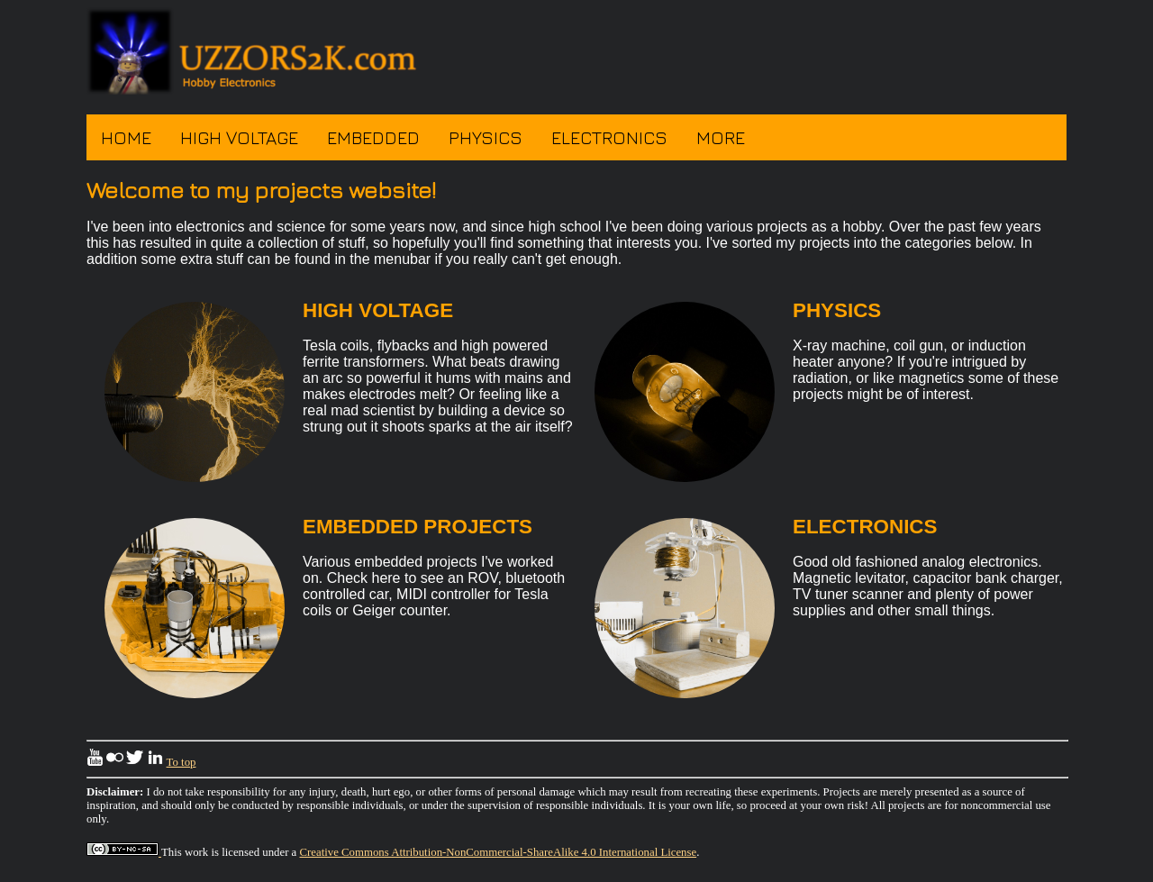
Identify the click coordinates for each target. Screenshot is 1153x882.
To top (181, 762)
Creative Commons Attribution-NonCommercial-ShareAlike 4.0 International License (498, 852)
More (720, 137)
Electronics (609, 137)
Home (126, 137)
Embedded (373, 137)
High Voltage (239, 137)
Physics (485, 137)
